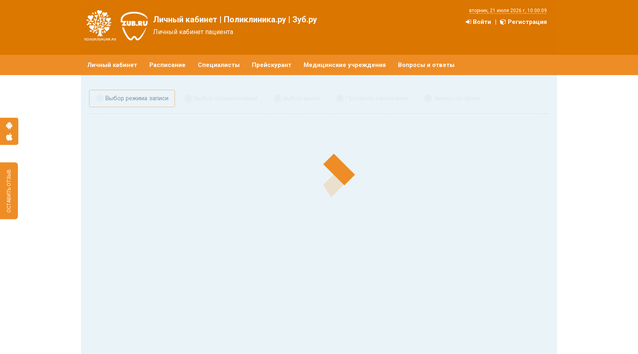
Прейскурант (271, 65)
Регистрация (523, 22)
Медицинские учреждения (345, 65)
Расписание (167, 65)
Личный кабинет (112, 65)
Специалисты (219, 65)
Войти (478, 22)
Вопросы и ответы (426, 65)
